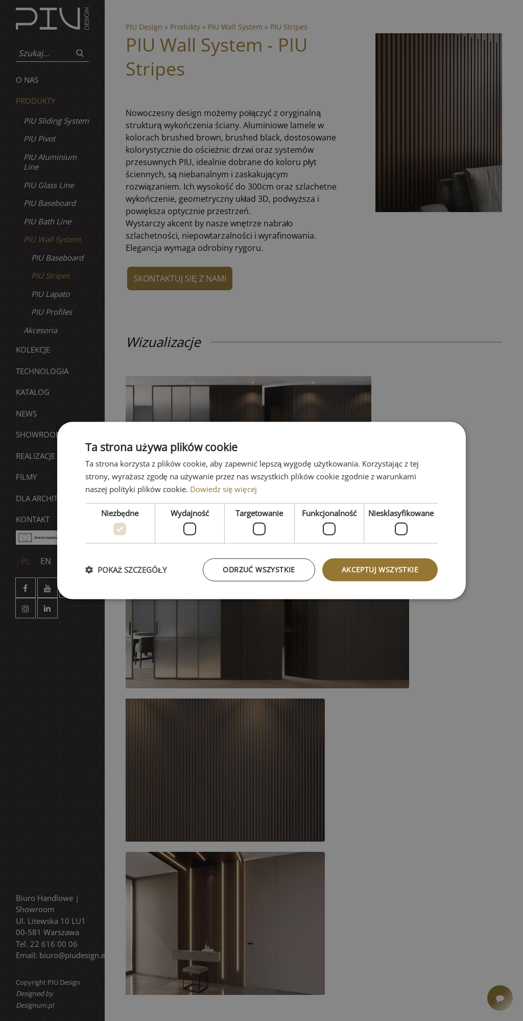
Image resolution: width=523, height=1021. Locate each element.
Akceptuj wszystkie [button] (380, 569)
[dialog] (261, 510)
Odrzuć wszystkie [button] (259, 569)
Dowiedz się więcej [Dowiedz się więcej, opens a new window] (223, 488)
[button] (126, 569)
